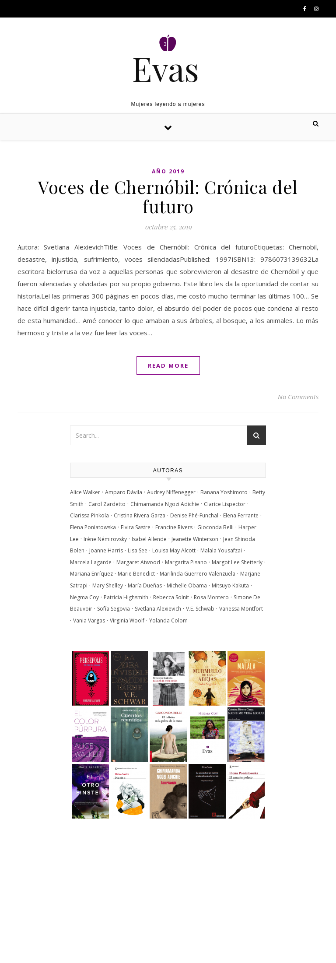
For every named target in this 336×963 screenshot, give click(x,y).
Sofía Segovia (113, 608)
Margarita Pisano (186, 562)
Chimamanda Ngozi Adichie (164, 504)
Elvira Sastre (135, 527)
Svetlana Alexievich (158, 608)
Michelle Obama (187, 585)
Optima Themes (88, 947)
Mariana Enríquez (91, 573)
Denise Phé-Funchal (194, 515)
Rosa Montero (211, 597)
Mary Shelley (107, 585)
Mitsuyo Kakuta (230, 585)
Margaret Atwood (138, 562)
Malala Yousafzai (221, 550)
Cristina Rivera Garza (139, 515)
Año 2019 (168, 171)
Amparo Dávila (123, 492)
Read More (168, 365)
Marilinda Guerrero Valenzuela (197, 573)
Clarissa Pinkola (89, 515)
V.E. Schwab (200, 608)
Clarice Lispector (224, 504)
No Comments (298, 396)
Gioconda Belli (215, 527)
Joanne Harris (106, 550)
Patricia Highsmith (126, 597)
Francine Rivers (173, 527)
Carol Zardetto (107, 504)
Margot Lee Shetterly (237, 562)
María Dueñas (145, 585)
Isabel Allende (149, 539)
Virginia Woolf (127, 620)
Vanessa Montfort (241, 608)
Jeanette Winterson (195, 539)
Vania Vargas (89, 620)
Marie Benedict (136, 573)
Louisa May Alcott (174, 550)
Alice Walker (85, 492)
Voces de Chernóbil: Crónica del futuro (168, 196)
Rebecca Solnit (171, 597)
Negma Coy (84, 597)
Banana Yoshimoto (224, 492)
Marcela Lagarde (91, 562)
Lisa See (137, 550)
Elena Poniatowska (93, 527)
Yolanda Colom (168, 620)
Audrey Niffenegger (171, 492)
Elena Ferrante (241, 515)
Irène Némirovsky (105, 539)
